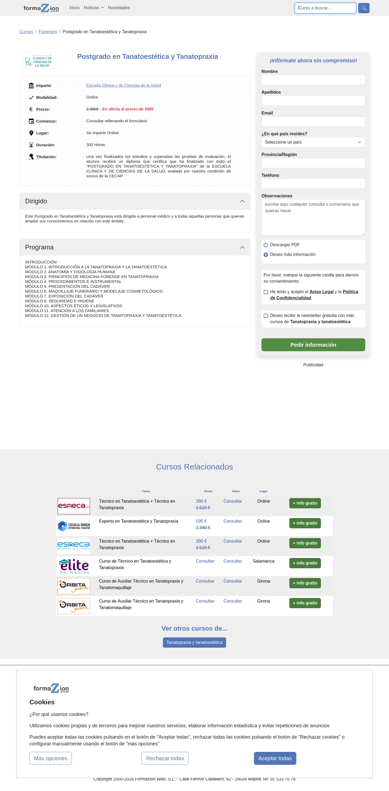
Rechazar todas (165, 758)
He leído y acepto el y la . (314, 294)
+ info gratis (305, 503)
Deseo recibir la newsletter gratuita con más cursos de (312, 318)
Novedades (119, 7)
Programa (39, 247)
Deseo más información (293, 254)
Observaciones (277, 196)
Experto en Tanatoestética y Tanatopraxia (138, 521)
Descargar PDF (285, 244)
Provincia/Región (279, 154)
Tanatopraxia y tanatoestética (194, 642)
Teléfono (270, 175)
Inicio (74, 7)
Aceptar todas (275, 758)
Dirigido (36, 201)
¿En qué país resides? (284, 133)
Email (267, 113)
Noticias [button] (92, 7)
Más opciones (50, 758)
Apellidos (271, 92)
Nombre (269, 71)
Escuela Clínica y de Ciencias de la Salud (123, 85)
